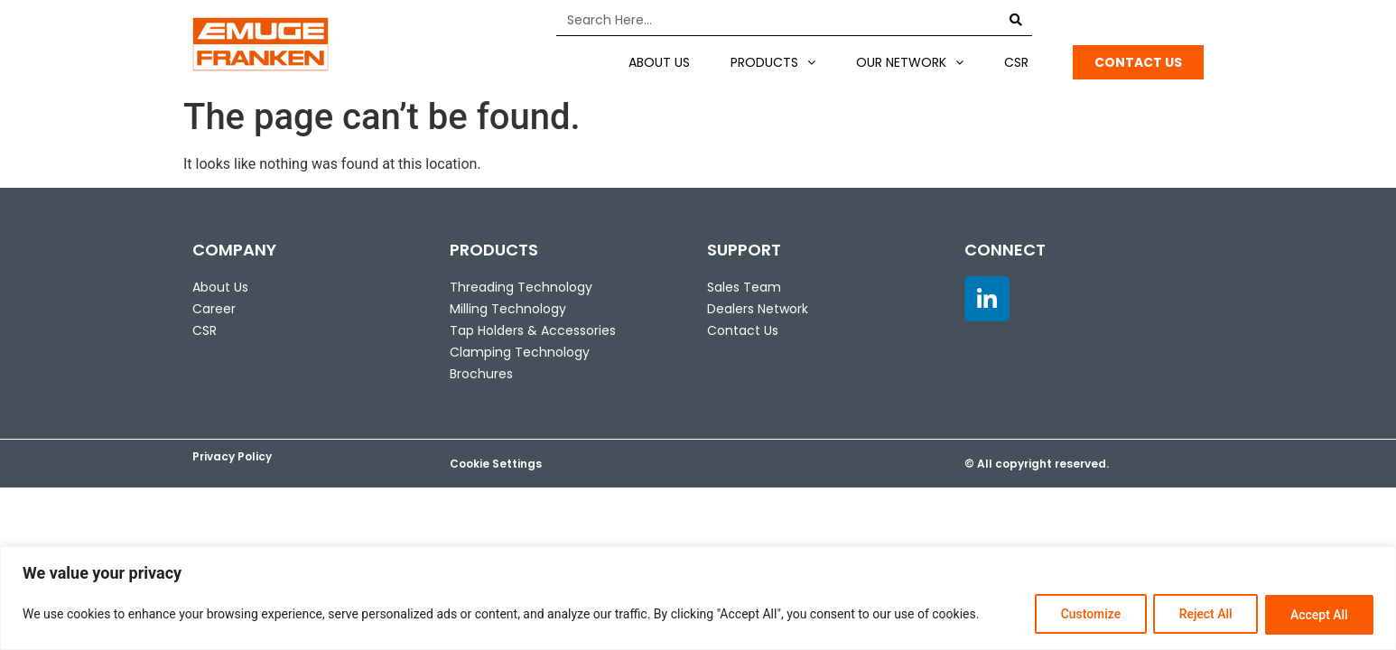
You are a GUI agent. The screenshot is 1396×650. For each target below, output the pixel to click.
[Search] (1016, 20)
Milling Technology (508, 309)
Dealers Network (757, 309)
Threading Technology (521, 287)
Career (214, 309)
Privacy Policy (232, 456)
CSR (1016, 62)
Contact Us (742, 330)
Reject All (1203, 615)
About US (659, 62)
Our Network (909, 62)
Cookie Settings (496, 463)
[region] (698, 598)
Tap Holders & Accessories (533, 330)
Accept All (1318, 615)
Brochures (481, 374)
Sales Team (744, 287)
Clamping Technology (520, 352)
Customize (1086, 615)
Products (773, 62)
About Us (220, 287)
